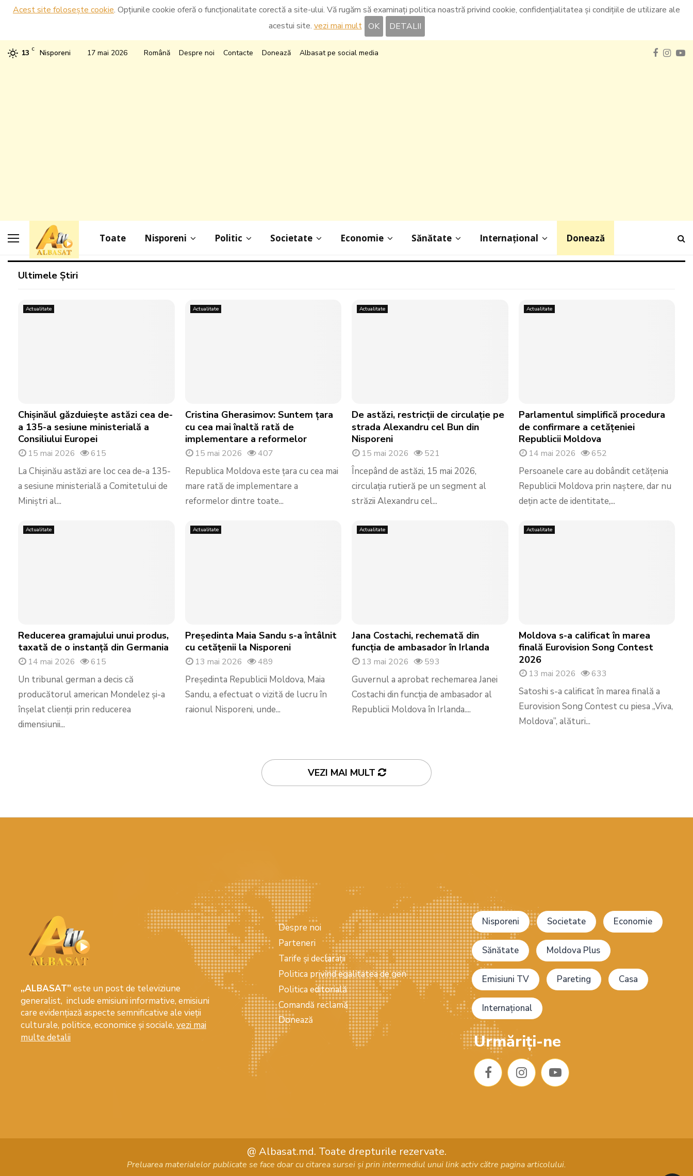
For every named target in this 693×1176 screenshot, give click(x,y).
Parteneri (297, 943)
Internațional (509, 238)
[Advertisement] (346, 138)
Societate (291, 238)
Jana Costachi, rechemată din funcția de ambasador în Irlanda (420, 641)
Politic (228, 238)
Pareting (574, 979)
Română (157, 53)
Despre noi (196, 53)
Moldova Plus (573, 950)
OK (374, 26)
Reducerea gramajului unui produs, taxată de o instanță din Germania (93, 641)
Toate (113, 238)
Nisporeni (165, 238)
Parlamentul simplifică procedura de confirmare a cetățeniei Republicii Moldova (592, 427)
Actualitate (39, 309)
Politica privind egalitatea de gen (342, 974)
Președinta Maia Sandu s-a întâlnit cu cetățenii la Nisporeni (261, 641)
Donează (276, 53)
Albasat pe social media (339, 53)
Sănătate (431, 238)
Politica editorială (312, 989)
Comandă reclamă (313, 1005)
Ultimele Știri (48, 275)
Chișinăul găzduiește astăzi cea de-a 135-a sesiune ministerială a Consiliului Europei (95, 427)
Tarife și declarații (311, 959)
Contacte (238, 53)
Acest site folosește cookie (63, 9)
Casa (628, 979)
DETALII (405, 26)
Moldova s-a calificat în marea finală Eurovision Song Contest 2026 (586, 647)
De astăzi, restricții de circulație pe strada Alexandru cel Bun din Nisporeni (428, 427)
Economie (362, 238)
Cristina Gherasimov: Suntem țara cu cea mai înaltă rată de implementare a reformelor (259, 427)
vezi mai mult (338, 25)
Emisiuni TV (505, 979)
